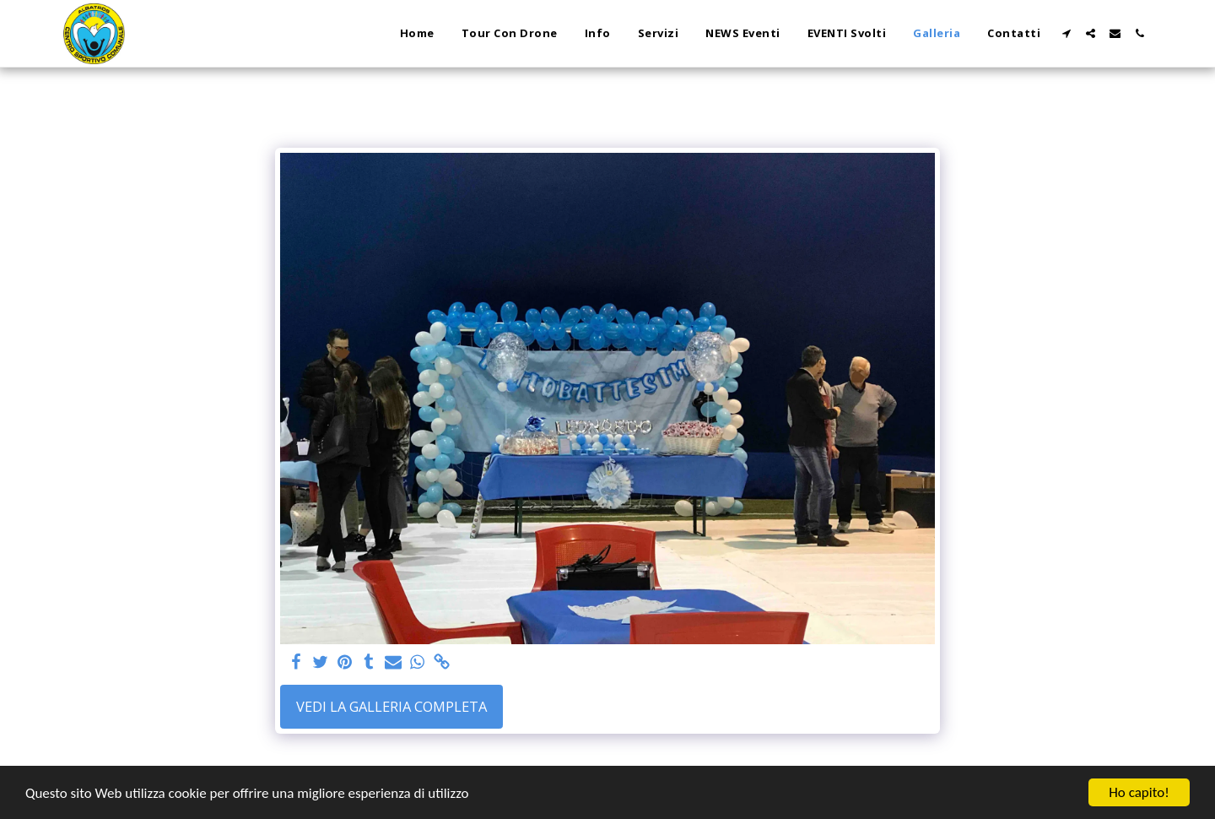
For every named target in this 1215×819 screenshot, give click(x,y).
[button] (1066, 33)
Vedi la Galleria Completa (391, 706)
